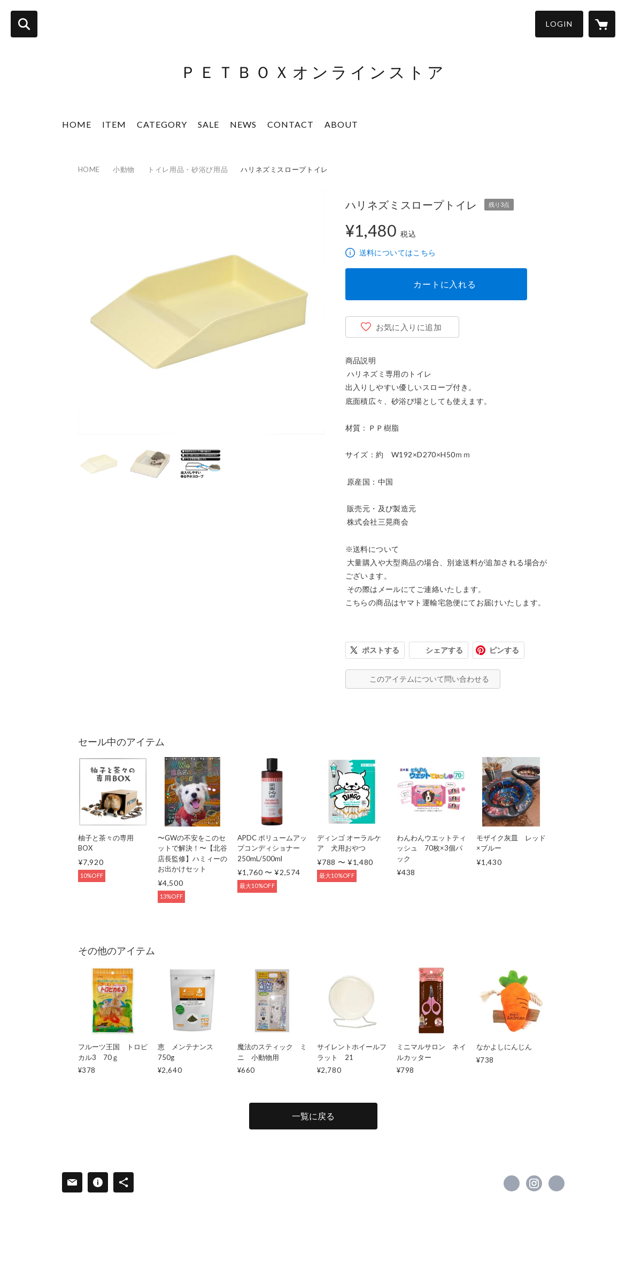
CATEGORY (162, 124)
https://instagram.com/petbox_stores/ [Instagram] (534, 1183)
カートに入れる (444, 284)
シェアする (444, 649)
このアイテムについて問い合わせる (429, 678)
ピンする (504, 649)
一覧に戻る (313, 1116)
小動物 (124, 169)
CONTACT (290, 124)
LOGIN (559, 23)
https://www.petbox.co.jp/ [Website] (556, 1183)
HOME (76, 124)
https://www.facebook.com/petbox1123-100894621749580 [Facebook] (512, 1183)
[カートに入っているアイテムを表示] (602, 24)
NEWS (243, 124)
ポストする (380, 649)
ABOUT (341, 124)
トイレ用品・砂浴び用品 (188, 169)
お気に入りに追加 (409, 327)
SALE (208, 124)
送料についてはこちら (397, 252)
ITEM (114, 124)
